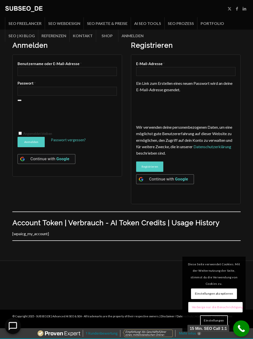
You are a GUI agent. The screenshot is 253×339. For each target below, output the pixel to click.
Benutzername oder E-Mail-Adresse (50, 63)
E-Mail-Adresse (150, 63)
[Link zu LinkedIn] (244, 8)
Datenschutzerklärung (212, 146)
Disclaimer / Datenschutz (177, 316)
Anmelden (31, 142)
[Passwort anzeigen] (19, 100)
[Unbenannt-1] (24, 8)
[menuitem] (25, 23)
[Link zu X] (229, 8)
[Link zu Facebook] (237, 8)
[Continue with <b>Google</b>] (46, 159)
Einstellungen (214, 320)
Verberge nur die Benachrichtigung (217, 307)
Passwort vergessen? (68, 140)
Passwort (27, 83)
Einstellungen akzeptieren (214, 293)
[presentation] (55, 117)
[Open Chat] (13, 326)
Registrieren (150, 166)
